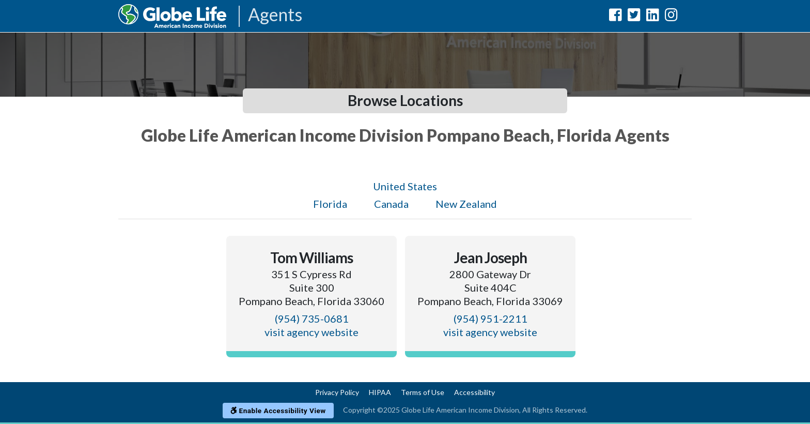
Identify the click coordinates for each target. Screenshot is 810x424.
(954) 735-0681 (312, 318)
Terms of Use (422, 392)
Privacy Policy (337, 392)
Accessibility (474, 392)
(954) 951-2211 (490, 318)
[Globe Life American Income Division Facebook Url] (615, 17)
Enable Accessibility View (278, 410)
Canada (391, 204)
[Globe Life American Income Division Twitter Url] (634, 17)
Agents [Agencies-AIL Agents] (275, 15)
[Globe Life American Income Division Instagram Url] (671, 17)
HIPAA (380, 392)
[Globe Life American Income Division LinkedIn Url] (652, 17)
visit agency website (311, 332)
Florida (330, 204)
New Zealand (466, 204)
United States (405, 186)
